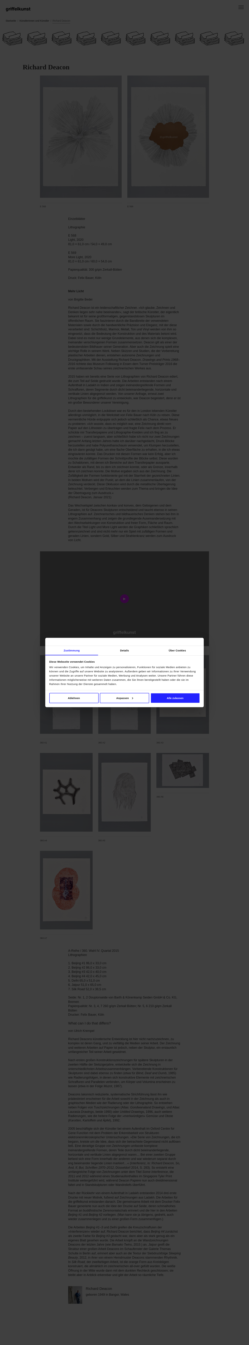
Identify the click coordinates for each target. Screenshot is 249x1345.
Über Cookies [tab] (177, 650)
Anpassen (124, 697)
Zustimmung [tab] (72, 650)
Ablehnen (74, 697)
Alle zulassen (175, 697)
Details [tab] (124, 650)
